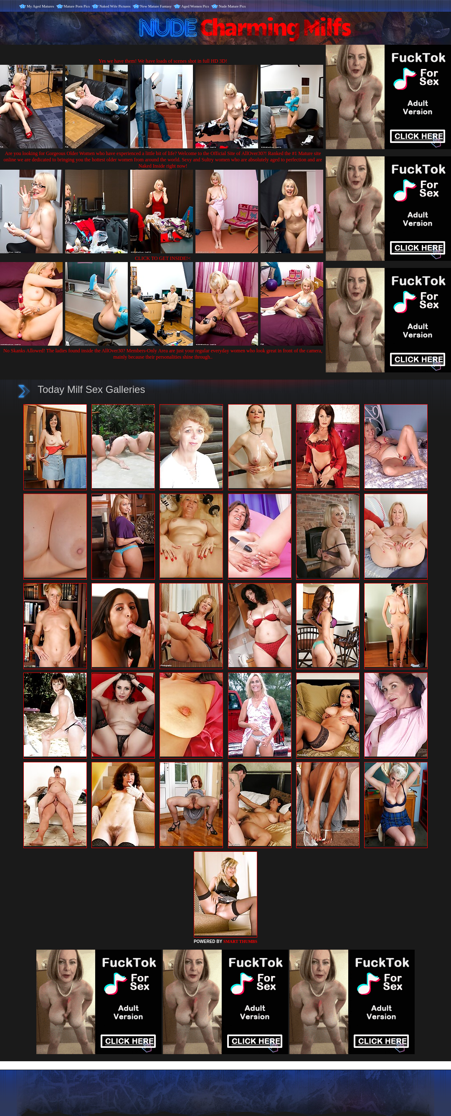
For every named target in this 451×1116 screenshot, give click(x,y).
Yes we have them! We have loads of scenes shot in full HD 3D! (163, 61)
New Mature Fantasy (156, 6)
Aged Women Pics (195, 6)
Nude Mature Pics (232, 6)
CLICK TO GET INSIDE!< (163, 258)
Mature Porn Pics (77, 6)
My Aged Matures (40, 6)
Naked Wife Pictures (114, 6)
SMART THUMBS (240, 941)
